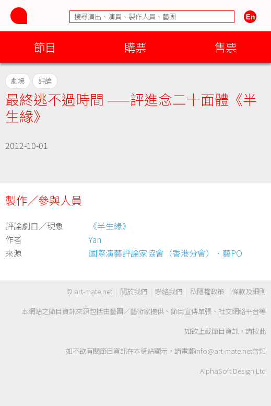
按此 (259, 331)
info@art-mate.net (223, 351)
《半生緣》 (110, 225)
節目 (45, 47)
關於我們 (133, 291)
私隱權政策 (207, 291)
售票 (226, 47)
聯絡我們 (168, 291)
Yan (95, 239)
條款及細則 (249, 291)
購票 (135, 47)
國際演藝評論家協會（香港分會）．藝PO (165, 253)
